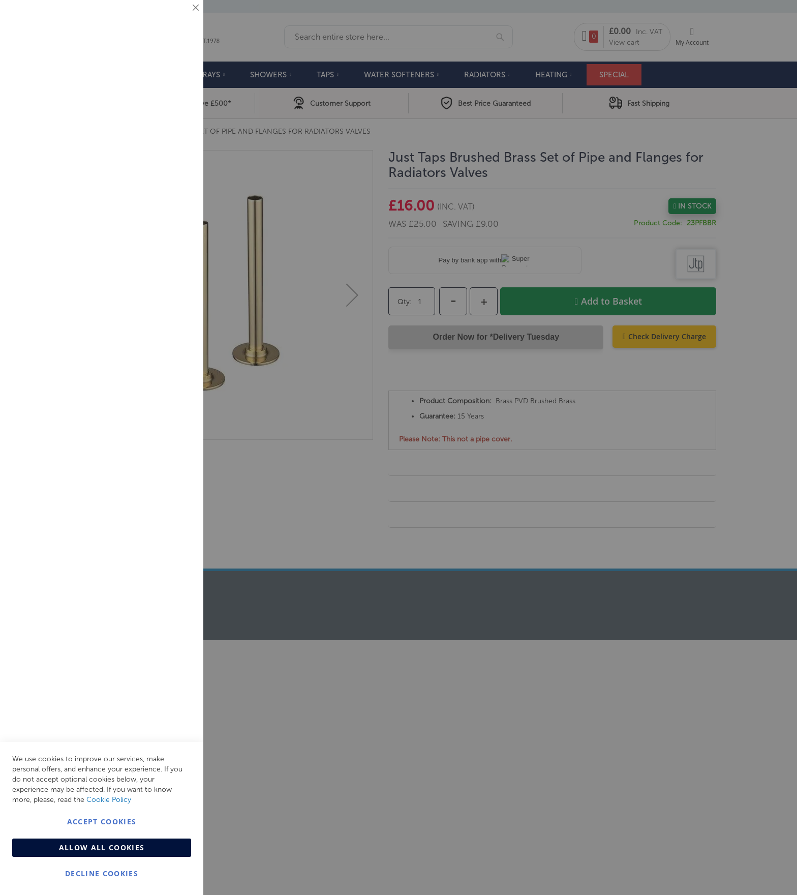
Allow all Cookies (102, 847)
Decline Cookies (101, 873)
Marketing (175, 128)
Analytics (175, 256)
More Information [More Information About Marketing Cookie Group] (163, 212)
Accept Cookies (102, 821)
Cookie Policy (108, 799)
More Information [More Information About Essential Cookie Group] (163, 83)
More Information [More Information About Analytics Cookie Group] (163, 309)
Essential (175, 20)
